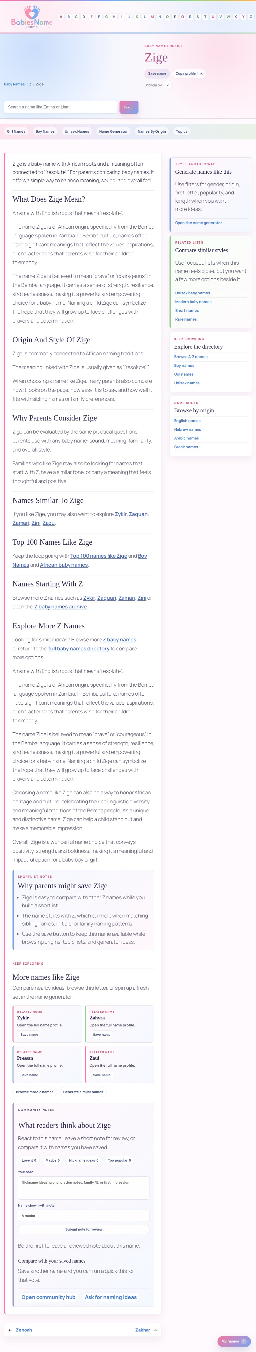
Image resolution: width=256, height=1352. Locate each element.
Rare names (186, 319)
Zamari (20, 522)
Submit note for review (84, 1229)
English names (187, 420)
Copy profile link (189, 73)
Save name (157, 73)
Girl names (184, 374)
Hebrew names (187, 429)
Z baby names (119, 639)
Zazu (48, 522)
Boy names (184, 365)
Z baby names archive (60, 606)
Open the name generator (198, 222)
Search (129, 107)
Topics (181, 131)
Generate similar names (83, 1091)
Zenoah (24, 1330)
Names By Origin (152, 131)
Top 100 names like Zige (98, 555)
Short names (187, 310)
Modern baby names (193, 301)
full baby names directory (79, 648)
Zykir (121, 513)
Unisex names (187, 383)
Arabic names (186, 438)
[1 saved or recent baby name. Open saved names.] (234, 1341)
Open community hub (49, 1297)
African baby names (64, 564)
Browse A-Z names (191, 356)
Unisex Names (77, 131)
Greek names (186, 447)
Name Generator (113, 131)
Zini (36, 522)
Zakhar (142, 1330)
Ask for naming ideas (111, 1297)
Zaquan (138, 513)
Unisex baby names (192, 293)
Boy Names (45, 131)
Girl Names (16, 131)
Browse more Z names (34, 1091)
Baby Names (14, 84)
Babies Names (32, 16)
